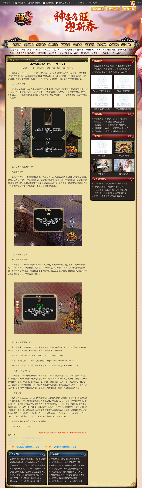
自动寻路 (106, 53)
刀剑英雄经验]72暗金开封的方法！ (108, 187)
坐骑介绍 (79, 50)
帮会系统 (90, 50)
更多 (41, 454)
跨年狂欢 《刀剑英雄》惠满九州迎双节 (26, 481)
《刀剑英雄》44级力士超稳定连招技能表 (111, 128)
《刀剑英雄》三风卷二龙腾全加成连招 (110, 125)
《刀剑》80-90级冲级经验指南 (64, 478)
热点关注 (53, 45)
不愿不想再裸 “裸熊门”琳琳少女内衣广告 (111, 72)
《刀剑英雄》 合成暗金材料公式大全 (66, 472)
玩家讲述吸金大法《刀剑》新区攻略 (109, 196)
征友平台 (95, 53)
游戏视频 (101, 45)
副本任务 (20, 53)
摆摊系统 (122, 50)
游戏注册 (113, 8)
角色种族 (25, 50)
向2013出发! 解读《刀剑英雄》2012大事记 (28, 459)
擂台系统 (31, 53)
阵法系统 (85, 53)
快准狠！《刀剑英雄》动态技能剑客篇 (110, 193)
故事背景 (15, 50)
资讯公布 (41, 45)
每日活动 (47, 50)
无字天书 (52, 53)
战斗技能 (57, 50)
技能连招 (65, 45)
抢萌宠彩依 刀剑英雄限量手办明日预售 (26, 475)
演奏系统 (63, 53)
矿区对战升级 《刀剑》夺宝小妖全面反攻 (27, 469)
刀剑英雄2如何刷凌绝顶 (18, 444)
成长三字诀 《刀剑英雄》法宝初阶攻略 (67, 465)
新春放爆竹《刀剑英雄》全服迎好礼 (23, 441)
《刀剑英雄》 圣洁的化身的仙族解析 (66, 469)
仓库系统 (111, 50)
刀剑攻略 (77, 45)
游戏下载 (129, 8)
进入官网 (98, 8)
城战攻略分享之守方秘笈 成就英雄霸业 (67, 475)
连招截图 (89, 45)
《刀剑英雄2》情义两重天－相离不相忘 (110, 184)
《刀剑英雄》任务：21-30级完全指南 (67, 481)
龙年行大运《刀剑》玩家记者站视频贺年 (25, 438)
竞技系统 (100, 50)
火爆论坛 (113, 45)
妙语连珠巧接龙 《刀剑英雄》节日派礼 (26, 462)
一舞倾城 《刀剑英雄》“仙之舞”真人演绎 (27, 465)
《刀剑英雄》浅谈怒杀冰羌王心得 (65, 462)
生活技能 (68, 50)
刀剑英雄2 (27, 60)
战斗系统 (74, 53)
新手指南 (29, 45)
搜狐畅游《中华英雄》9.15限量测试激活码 (112, 69)
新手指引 (36, 50)
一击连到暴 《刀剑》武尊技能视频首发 (110, 119)
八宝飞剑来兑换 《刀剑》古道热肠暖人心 (27, 472)
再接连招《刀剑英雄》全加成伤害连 (109, 122)
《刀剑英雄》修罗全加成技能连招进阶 (110, 131)
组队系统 (117, 53)
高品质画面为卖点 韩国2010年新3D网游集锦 (112, 66)
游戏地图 (42, 53)
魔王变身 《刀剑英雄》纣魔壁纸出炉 (26, 478)
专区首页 (17, 45)
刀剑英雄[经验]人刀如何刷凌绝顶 (65, 459)
